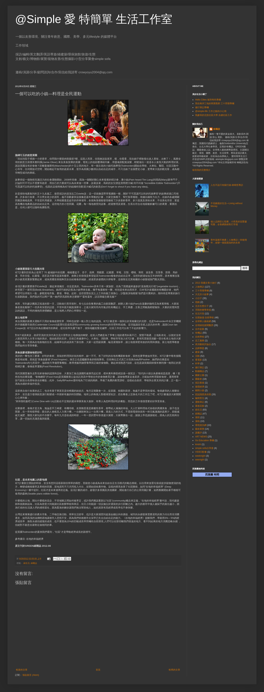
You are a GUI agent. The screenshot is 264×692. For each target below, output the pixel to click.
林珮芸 (216, 129)
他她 (197, 302)
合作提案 (199, 329)
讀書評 (198, 432)
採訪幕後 (199, 382)
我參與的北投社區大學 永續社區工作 (213, 115)
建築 (197, 352)
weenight (199, 459)
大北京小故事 (202, 294)
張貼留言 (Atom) (30, 675)
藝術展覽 (199, 429)
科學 (197, 363)
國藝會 (198, 379)
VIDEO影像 (201, 452)
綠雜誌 (34, 563)
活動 (197, 356)
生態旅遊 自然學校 (204, 317)
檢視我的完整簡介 (201, 170)
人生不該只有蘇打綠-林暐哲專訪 (227, 185)
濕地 (197, 421)
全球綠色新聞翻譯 (204, 325)
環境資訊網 (200, 425)
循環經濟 (199, 386)
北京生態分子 (202, 306)
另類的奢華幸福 (203, 309)
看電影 (198, 359)
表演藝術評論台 (203, 344)
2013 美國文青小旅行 (206, 283)
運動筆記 (199, 402)
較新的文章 (21, 669)
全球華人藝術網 (203, 321)
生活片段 (199, 313)
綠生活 (26, 563)
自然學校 (199, 336)
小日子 (198, 298)
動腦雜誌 (199, 371)
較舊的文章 (174, 669)
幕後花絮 (199, 406)
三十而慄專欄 (202, 290)
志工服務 (199, 340)
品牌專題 (199, 348)
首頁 (98, 669)
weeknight (200, 456)
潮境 (197, 417)
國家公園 (199, 375)
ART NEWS (201, 436)
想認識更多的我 (203, 394)
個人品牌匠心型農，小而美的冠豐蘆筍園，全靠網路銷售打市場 (229, 223)
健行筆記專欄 (202, 107)
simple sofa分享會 (204, 448)
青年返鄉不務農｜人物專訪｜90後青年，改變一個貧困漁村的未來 (229, 241)
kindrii (198, 444)
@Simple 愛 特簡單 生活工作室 (93, 19)
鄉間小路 (199, 390)
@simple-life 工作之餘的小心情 (210, 111)
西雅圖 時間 (212, 474)
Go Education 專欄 (204, 440)
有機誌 (198, 332)
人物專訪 (199, 287)
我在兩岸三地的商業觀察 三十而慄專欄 (214, 103)
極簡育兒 (199, 398)
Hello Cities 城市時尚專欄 (208, 99)
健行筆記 (199, 367)
